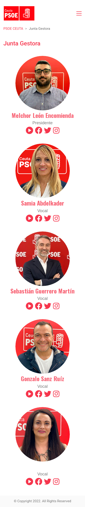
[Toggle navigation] (79, 13)
